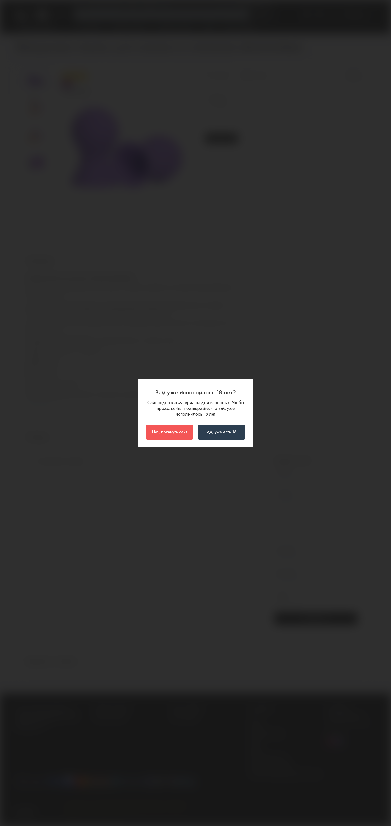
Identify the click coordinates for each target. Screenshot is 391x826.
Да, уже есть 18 (221, 432)
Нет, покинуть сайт (169, 432)
